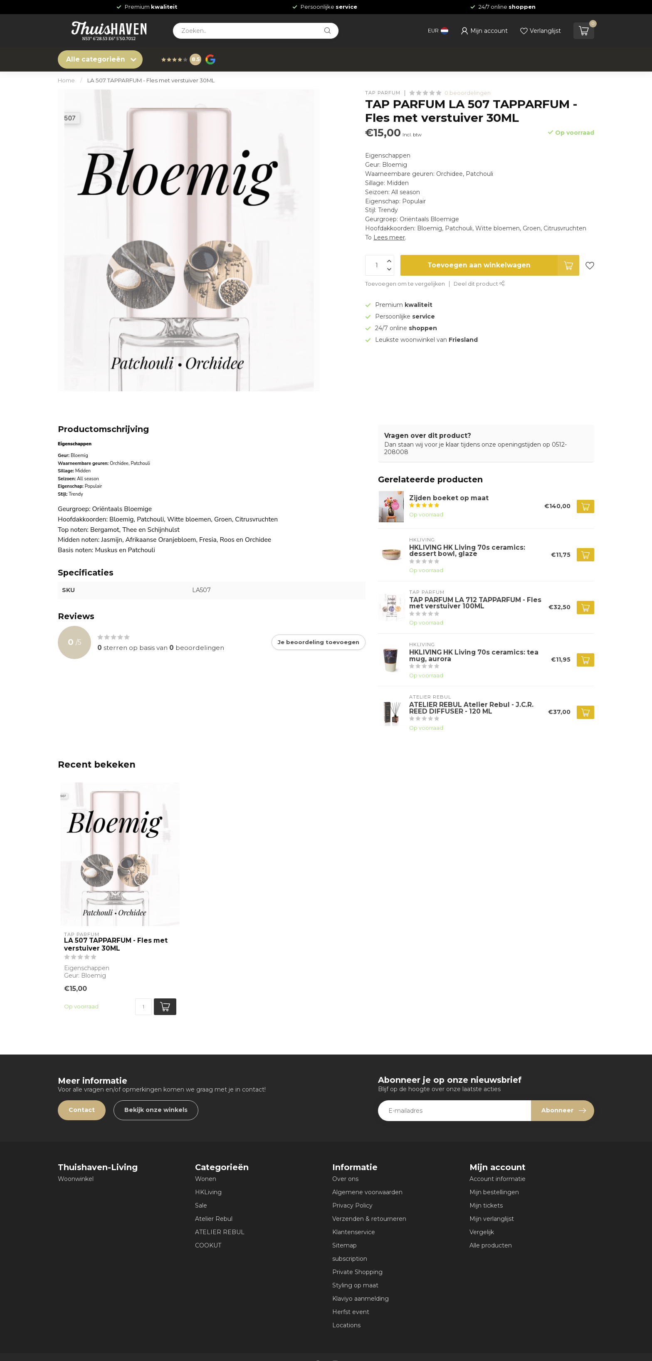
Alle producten (490, 1245)
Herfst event (350, 1312)
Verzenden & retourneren (369, 1219)
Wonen (205, 1179)
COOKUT (208, 1245)
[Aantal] (143, 1006)
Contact (82, 1110)
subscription (349, 1258)
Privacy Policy (352, 1205)
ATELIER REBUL (219, 1232)
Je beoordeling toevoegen (318, 642)
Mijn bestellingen (494, 1192)
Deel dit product (479, 284)
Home (66, 80)
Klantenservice (353, 1232)
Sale (201, 1205)
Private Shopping (357, 1272)
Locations (346, 1325)
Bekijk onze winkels (156, 1110)
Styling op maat (355, 1285)
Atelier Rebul (213, 1219)
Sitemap (344, 1245)
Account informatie (497, 1179)
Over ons (345, 1179)
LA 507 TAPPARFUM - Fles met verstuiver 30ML (151, 80)
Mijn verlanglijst (491, 1219)
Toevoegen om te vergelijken (405, 284)
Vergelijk (481, 1232)
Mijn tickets (486, 1205)
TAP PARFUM (382, 93)
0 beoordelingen (468, 93)
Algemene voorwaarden (367, 1192)
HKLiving (208, 1192)
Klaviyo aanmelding (360, 1298)
